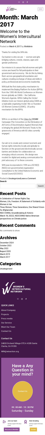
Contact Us (22, 391)
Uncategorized (14, 178)
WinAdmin (28, 46)
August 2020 (5, 251)
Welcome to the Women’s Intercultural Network (20, 36)
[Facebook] (27, 2)
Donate (33, 429)
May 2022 (4, 248)
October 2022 (6, 245)
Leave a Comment (28, 178)
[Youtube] (19, 2)
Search (3, 181)
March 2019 (5, 254)
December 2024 (7, 243)
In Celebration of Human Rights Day (15, 198)
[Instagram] (23, 2)
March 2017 (5, 257)
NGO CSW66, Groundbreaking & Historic (16, 213)
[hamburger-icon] (40, 9)
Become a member (11, 429)
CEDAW (35, 119)
